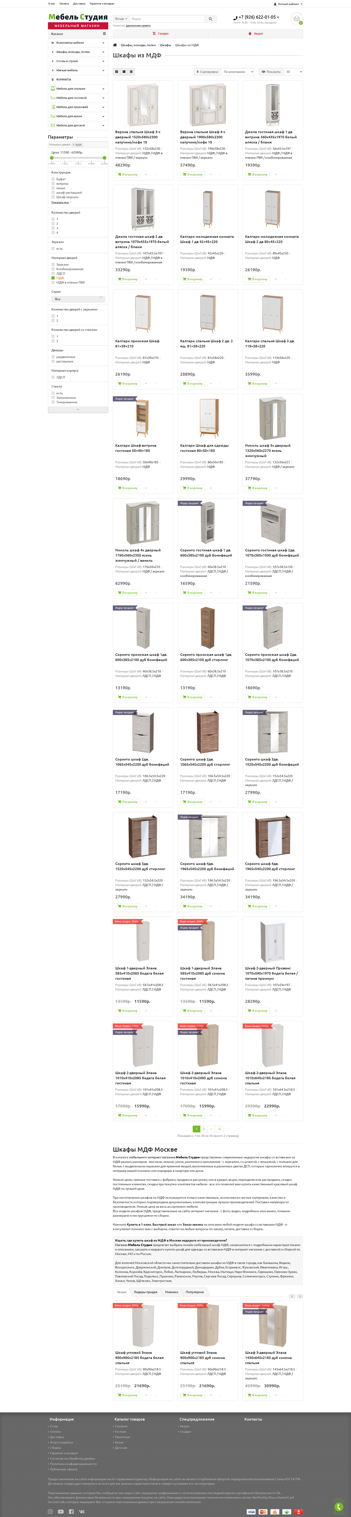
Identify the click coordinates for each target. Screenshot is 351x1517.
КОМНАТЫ (60, 80)
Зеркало (60, 265)
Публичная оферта (62, 1469)
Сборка (54, 1448)
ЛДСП (58, 273)
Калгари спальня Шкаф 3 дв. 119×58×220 (270, 343)
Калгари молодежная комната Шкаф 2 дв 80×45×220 (272, 239)
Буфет (58, 179)
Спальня (120, 1426)
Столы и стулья (77, 61)
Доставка (79, 3)
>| (219, 1129)
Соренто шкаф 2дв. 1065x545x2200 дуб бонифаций (142, 762)
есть (57, 249)
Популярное (195, 1292)
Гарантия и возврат (102, 3)
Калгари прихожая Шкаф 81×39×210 (137, 343)
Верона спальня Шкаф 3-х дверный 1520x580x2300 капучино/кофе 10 (137, 137)
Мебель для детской (77, 126)
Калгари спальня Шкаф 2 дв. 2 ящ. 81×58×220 (206, 343)
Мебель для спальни (77, 89)
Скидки (161, 33)
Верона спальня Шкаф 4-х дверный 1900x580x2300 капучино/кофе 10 (202, 137)
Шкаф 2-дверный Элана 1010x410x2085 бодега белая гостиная (140, 1078)
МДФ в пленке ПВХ (68, 282)
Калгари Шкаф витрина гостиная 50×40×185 (135, 448)
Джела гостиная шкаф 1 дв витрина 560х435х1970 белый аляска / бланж (271, 137)
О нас (51, 3)
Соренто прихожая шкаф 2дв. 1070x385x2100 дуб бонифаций (272, 657)
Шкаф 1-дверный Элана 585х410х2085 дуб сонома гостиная (202, 973)
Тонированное (64, 402)
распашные (62, 361)
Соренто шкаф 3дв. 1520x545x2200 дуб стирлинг (140, 866)
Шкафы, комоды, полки (77, 52)
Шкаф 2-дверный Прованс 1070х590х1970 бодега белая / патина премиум (271, 973)
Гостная (119, 1431)
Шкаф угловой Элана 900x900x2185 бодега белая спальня (139, 1358)
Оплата (64, 3)
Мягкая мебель (77, 71)
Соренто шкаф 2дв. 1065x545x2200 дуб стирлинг (205, 762)
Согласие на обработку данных (71, 1458)
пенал (58, 188)
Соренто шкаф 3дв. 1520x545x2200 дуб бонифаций (272, 762)
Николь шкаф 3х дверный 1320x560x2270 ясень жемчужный (268, 451)
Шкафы (165, 45)
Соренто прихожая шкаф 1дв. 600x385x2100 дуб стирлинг (206, 657)
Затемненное (63, 398)
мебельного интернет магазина (164, 1157)
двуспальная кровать (138, 25)
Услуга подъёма (60, 1442)
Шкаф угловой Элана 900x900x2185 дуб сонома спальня (202, 1358)
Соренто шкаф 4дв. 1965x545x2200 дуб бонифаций (207, 866)
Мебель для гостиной (77, 98)
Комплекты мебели (77, 43)
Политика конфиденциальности (72, 1464)
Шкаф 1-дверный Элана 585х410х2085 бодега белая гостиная (139, 973)
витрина (59, 184)
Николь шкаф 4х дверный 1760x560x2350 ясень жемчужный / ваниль (138, 555)
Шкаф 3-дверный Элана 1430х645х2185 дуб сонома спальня (268, 1358)
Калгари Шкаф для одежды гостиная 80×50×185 (204, 448)
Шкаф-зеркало (64, 197)
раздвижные (63, 357)
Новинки (171, 1292)
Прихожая (121, 1437)
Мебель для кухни (77, 116)
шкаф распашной (66, 193)
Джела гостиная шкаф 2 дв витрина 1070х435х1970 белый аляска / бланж (142, 242)
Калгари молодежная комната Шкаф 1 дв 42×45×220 (207, 239)
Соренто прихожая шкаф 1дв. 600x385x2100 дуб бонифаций (141, 657)
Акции (256, 33)
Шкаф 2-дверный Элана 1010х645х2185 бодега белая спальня (270, 1078)
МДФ (77, 145)
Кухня (118, 1442)
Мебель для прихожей (77, 107)
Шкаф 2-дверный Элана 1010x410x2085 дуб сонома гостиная (203, 1078)
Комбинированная (67, 269)
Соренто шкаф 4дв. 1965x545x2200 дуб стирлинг (270, 866)
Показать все (61, 202)
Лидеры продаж (146, 1292)
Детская (120, 1448)
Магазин (133, 1245)
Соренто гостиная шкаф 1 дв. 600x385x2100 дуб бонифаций (206, 552)
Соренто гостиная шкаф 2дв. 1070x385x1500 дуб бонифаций (272, 552)
